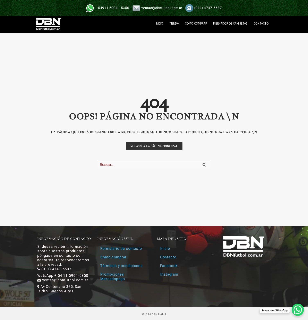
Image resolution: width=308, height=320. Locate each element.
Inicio (165, 249)
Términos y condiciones (121, 266)
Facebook (169, 266)
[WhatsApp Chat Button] (298, 310)
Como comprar (113, 257)
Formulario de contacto (121, 249)
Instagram (169, 274)
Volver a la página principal (154, 146)
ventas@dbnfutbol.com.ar (161, 8)
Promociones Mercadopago (112, 276)
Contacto (168, 257)
